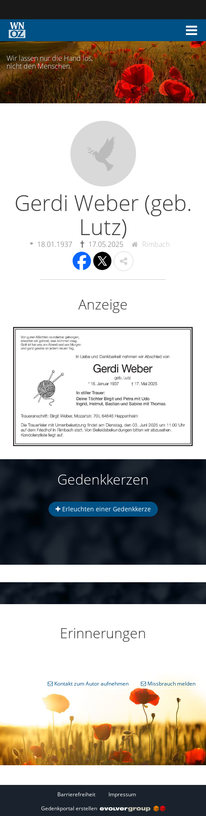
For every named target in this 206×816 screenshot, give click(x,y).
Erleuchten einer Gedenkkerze (103, 509)
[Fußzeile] (103, 794)
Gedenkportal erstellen (103, 808)
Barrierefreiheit (76, 794)
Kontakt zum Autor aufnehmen (88, 683)
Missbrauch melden (168, 683)
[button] (191, 30)
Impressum (122, 794)
